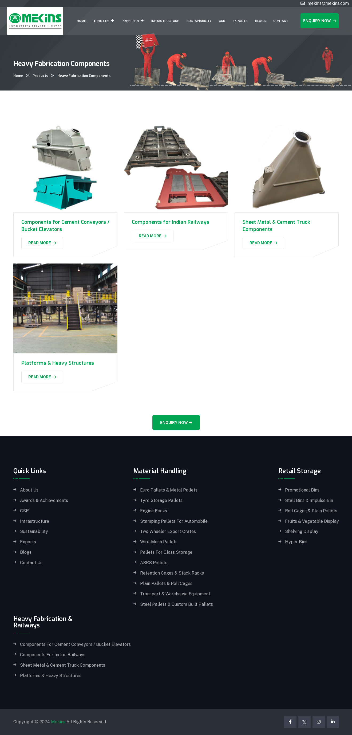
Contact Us (31, 562)
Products (130, 21)
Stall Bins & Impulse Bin (309, 500)
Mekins (58, 721)
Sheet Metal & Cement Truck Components (62, 665)
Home (81, 20)
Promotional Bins (302, 490)
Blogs (260, 20)
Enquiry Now (319, 21)
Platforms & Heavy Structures (57, 363)
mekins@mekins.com (328, 3)
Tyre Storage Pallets (161, 500)
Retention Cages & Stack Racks (172, 573)
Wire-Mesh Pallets (158, 542)
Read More (42, 243)
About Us (101, 21)
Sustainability (199, 20)
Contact (280, 20)
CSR (222, 20)
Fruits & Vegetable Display (312, 521)
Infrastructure (165, 20)
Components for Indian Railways (170, 222)
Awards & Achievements (44, 500)
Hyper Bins (296, 542)
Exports (240, 20)
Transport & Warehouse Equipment (175, 594)
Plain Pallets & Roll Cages (166, 583)
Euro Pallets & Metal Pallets (168, 490)
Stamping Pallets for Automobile (174, 521)
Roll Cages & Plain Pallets (311, 511)
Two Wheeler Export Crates (168, 531)
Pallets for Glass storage (166, 552)
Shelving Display (301, 531)
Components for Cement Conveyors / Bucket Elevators (75, 644)
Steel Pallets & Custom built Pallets (176, 604)
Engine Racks (153, 511)
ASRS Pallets (153, 562)
